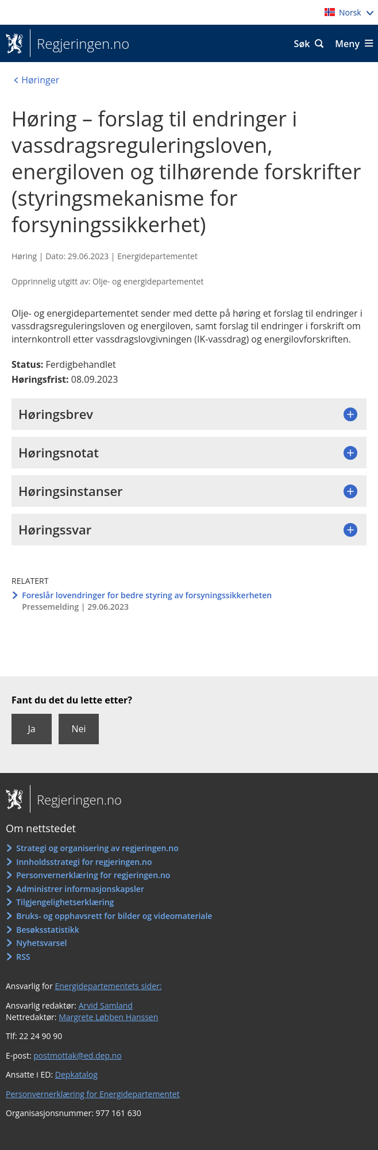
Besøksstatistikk (47, 929)
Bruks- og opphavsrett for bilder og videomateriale (114, 915)
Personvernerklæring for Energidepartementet (93, 1094)
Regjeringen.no (79, 43)
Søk (302, 43)
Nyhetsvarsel (41, 942)
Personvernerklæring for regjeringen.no (93, 875)
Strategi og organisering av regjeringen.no (97, 848)
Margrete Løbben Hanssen (108, 1016)
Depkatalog (76, 1074)
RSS (23, 956)
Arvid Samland (106, 1005)
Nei (78, 728)
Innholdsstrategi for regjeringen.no (84, 861)
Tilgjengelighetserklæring (65, 902)
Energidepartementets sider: (108, 985)
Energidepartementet (157, 256)
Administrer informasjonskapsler (80, 888)
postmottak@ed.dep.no (77, 1055)
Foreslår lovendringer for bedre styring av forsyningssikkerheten (147, 595)
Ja (31, 728)
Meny (347, 43)
